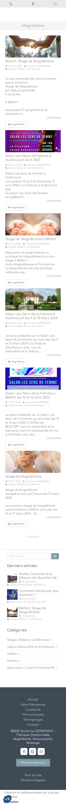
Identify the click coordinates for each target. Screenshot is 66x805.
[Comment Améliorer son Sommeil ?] (12, 594)
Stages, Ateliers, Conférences (28, 640)
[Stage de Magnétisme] (33, 462)
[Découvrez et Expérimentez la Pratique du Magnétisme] (33, 224)
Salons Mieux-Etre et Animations (30, 647)
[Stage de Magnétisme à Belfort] (33, 46)
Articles (12, 660)
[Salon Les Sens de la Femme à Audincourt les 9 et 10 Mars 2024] (33, 299)
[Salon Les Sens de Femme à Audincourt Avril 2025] (33, 141)
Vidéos (12, 653)
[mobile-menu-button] (55, 3)
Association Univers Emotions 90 (30, 667)
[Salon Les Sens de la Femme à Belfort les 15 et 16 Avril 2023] (33, 379)
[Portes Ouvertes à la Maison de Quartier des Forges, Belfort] (12, 577)
